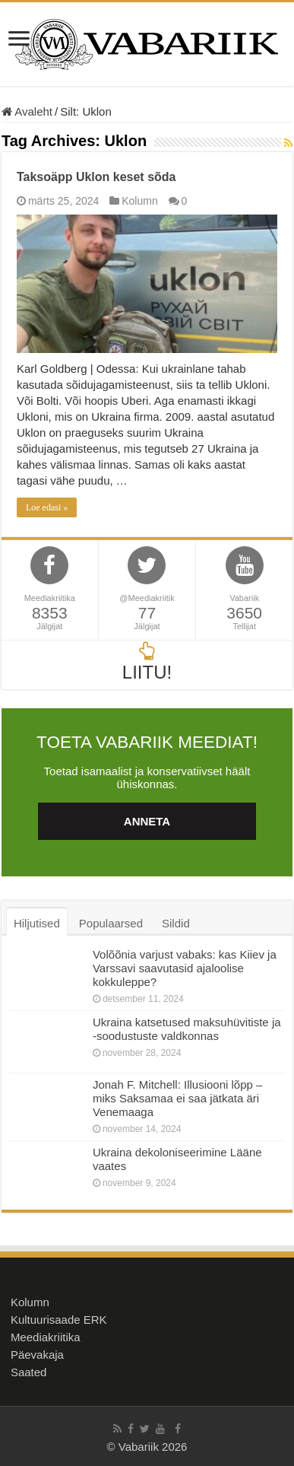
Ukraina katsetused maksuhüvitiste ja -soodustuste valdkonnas (187, 1029)
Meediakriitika (46, 1337)
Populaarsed (111, 923)
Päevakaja (37, 1354)
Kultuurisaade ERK (59, 1319)
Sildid (176, 923)
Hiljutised (37, 923)
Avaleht (27, 111)
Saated (29, 1372)
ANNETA (147, 821)
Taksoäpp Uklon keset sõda (96, 176)
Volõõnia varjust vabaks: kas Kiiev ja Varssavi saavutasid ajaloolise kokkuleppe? (185, 968)
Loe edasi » (47, 507)
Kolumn (139, 201)
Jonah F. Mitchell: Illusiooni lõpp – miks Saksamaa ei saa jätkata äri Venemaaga (177, 1098)
